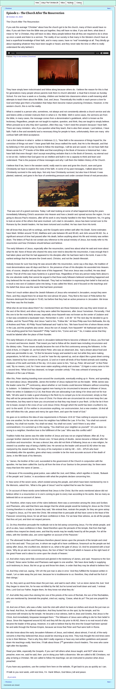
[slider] (55, 53)
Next (109, 8)
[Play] (9, 53)
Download (32, 56)
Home (37, 3)
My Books (70, 3)
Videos (63, 3)
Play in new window (20, 56)
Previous (8, 8)
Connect (79, 3)
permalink (12, 677)
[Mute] (101, 53)
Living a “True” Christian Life (49, 3)
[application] (58, 53)
